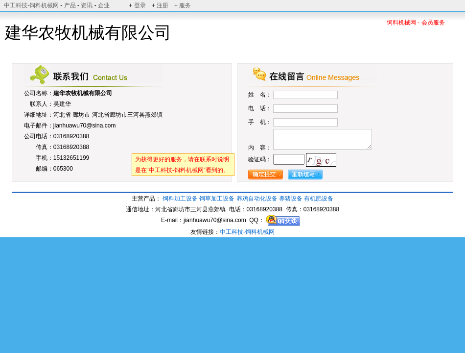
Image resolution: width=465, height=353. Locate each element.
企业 (104, 5)
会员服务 (433, 22)
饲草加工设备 (216, 198)
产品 (70, 5)
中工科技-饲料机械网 (31, 5)
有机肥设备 (318, 198)
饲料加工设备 (180, 198)
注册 (162, 5)
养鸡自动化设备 (257, 198)
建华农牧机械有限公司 (82, 93)
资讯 (87, 5)
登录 (140, 5)
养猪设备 (290, 198)
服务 (185, 5)
